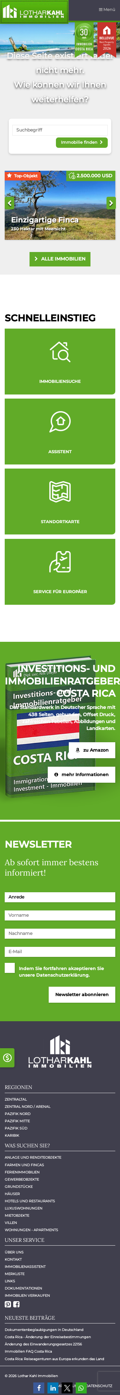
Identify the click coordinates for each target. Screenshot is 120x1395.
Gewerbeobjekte (22, 1180)
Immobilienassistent (25, 1267)
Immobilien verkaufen (27, 1296)
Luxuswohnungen (23, 1208)
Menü (107, 9)
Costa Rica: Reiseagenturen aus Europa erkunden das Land (54, 1359)
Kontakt (13, 1260)
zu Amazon (92, 750)
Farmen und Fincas (24, 1165)
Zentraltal (16, 1099)
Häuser (12, 1194)
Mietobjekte (17, 1216)
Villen (11, 1223)
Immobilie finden (81, 142)
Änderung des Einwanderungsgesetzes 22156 (43, 1344)
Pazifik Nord (17, 1114)
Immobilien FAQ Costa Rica (28, 1351)
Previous (9, 203)
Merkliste (15, 1274)
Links (10, 1281)
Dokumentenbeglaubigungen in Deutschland (44, 1330)
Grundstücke (19, 1187)
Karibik (12, 1136)
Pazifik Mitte (17, 1121)
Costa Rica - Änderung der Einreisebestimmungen (48, 1337)
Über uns (14, 1252)
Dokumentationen (23, 1288)
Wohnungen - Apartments (31, 1230)
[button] (38, 1387)
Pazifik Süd (16, 1128)
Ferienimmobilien (22, 1172)
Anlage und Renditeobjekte (33, 1158)
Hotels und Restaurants (30, 1201)
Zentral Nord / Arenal (27, 1107)
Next (111, 203)
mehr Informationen (81, 774)
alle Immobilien (60, 259)
